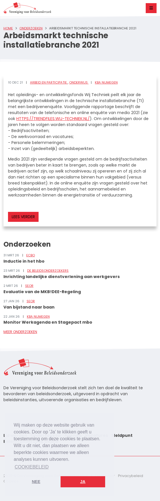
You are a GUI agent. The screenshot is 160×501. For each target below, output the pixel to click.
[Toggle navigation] (151, 8)
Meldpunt (122, 435)
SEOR (29, 285)
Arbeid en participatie (49, 82)
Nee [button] (36, 481)
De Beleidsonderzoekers (48, 270)
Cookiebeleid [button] (32, 467)
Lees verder (23, 217)
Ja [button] (82, 481)
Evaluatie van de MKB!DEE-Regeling (42, 292)
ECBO (30, 255)
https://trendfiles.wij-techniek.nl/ (53, 118)
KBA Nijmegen (106, 82)
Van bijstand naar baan (29, 307)
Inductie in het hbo (24, 261)
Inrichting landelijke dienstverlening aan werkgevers (61, 276)
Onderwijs (79, 82)
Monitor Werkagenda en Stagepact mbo (47, 322)
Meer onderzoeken (20, 331)
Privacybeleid (130, 475)
